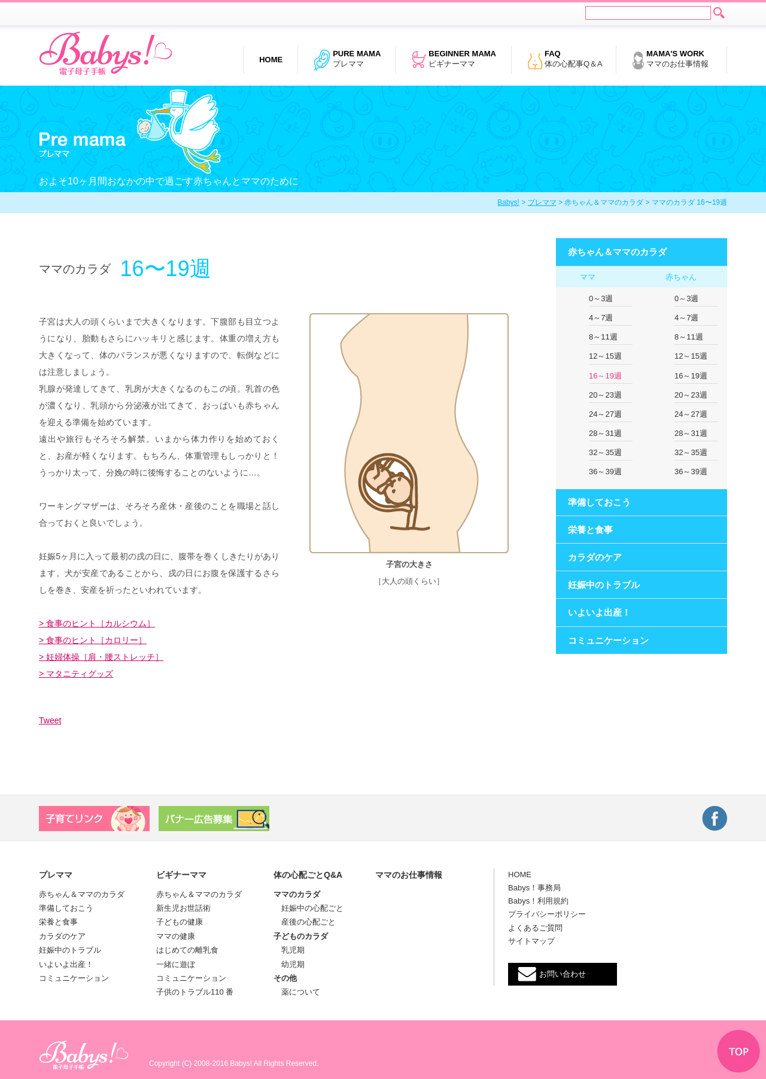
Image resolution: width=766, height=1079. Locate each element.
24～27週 (605, 414)
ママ (587, 276)
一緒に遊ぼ (175, 964)
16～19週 (605, 375)
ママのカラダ (296, 894)
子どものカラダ (300, 936)
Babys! (508, 202)
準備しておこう (599, 502)
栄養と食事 (590, 530)
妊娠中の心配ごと (308, 908)
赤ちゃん (681, 276)
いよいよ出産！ (599, 612)
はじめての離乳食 (187, 949)
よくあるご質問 (535, 927)
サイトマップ (531, 940)
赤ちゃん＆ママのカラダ (617, 252)
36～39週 (605, 471)
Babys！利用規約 (538, 900)
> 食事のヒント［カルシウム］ (97, 623)
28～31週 (605, 433)
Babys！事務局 (534, 887)
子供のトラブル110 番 (194, 991)
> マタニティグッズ (76, 673)
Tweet (50, 720)
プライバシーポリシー (547, 914)
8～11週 (603, 336)
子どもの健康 (179, 921)
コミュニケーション (608, 640)
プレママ (347, 60)
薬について (296, 991)
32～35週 (605, 452)
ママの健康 (175, 936)
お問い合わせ (562, 973)
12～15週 (605, 355)
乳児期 (289, 949)
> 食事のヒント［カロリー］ (93, 640)
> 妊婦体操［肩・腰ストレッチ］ (101, 657)
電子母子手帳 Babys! (105, 54)
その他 (285, 978)
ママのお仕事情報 (670, 60)
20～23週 (605, 394)
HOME (519, 874)
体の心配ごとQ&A (307, 875)
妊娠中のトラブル (604, 585)
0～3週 (601, 298)
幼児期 (289, 964)
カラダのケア (595, 557)
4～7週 (601, 317)
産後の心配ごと (304, 921)
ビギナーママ (453, 60)
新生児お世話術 (183, 908)
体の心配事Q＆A (565, 60)
